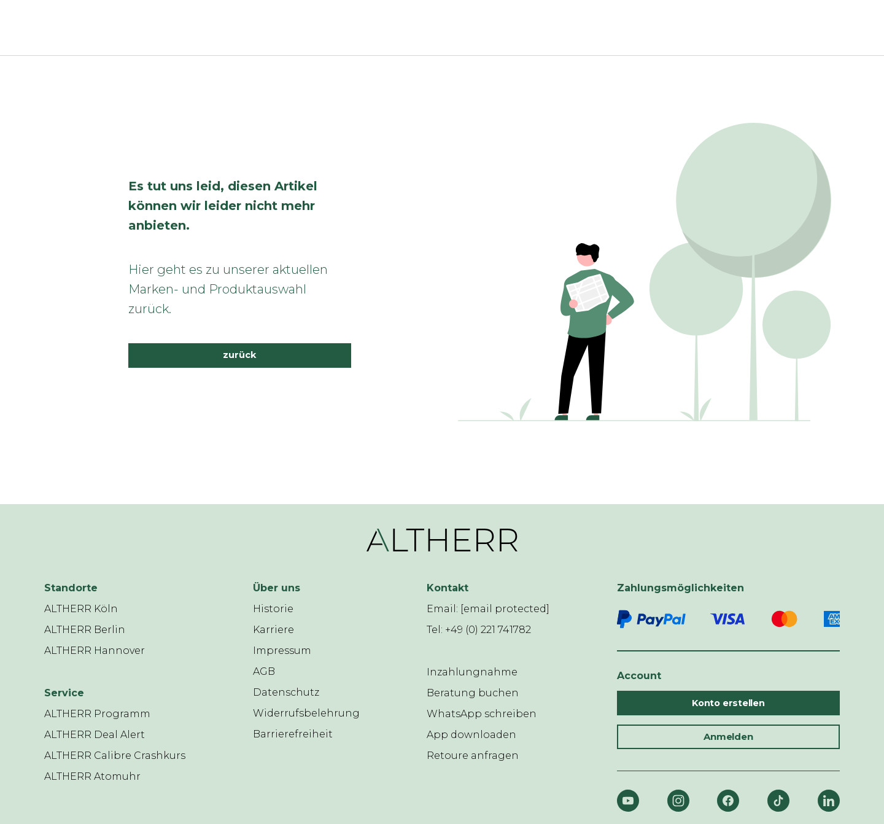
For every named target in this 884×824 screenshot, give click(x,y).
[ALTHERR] (434, 27)
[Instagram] (678, 801)
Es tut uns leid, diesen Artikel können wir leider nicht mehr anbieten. (222, 206)
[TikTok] (778, 801)
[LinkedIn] (829, 801)
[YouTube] (628, 801)
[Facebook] (728, 801)
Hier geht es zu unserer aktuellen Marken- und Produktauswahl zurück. (228, 289)
